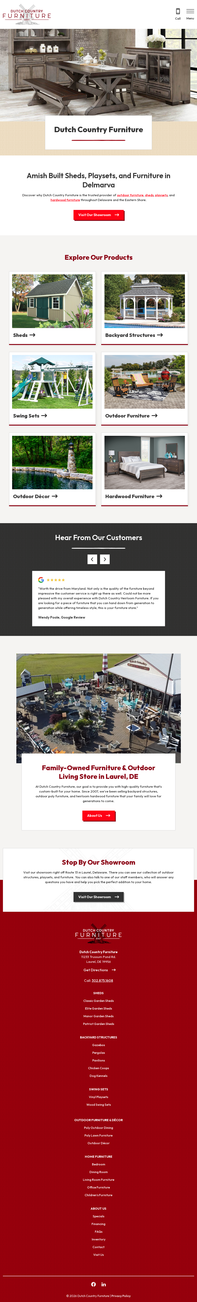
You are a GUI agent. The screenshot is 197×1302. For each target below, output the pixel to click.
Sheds (98, 993)
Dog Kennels (98, 1076)
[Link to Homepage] (98, 933)
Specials (98, 1216)
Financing (98, 1224)
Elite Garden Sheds (98, 1008)
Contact (98, 1247)
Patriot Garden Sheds (98, 1024)
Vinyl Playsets (98, 1097)
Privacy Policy (121, 1296)
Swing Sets (98, 1089)
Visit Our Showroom (94, 215)
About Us (94, 815)
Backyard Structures (98, 1037)
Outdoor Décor (99, 1143)
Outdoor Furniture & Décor (98, 1120)
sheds (149, 195)
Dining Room (98, 1172)
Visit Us (98, 1255)
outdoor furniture (130, 195)
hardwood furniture (65, 200)
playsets (161, 195)
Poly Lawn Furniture (98, 1135)
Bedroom (98, 1164)
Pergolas (98, 1053)
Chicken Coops (98, 1068)
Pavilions (98, 1060)
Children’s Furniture (98, 1195)
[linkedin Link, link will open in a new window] (104, 1285)
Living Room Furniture (98, 1180)
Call (178, 18)
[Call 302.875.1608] (178, 14)
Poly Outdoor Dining (98, 1128)
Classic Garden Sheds (98, 1001)
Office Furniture (98, 1187)
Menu (190, 18)
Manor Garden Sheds (98, 1016)
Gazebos (98, 1045)
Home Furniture (98, 1156)
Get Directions (95, 970)
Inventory (98, 1239)
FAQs (98, 1232)
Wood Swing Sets (98, 1105)
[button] (92, 559)
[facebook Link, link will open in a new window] (93, 1285)
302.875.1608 (102, 981)
